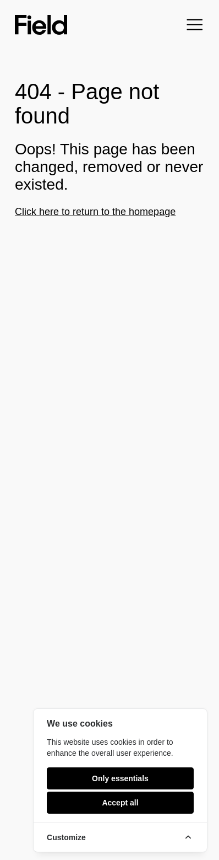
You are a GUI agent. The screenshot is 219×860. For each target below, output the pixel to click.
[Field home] (41, 25)
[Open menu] (195, 25)
